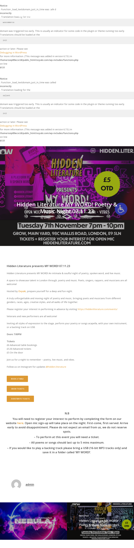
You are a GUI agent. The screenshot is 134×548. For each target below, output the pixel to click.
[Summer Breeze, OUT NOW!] (33, 521)
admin (46, 217)
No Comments (84, 217)
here (20, 423)
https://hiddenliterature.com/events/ (98, 309)
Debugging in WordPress (13, 52)
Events (67, 196)
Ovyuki (22, 291)
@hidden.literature (56, 366)
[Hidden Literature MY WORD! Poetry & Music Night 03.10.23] (100, 521)
